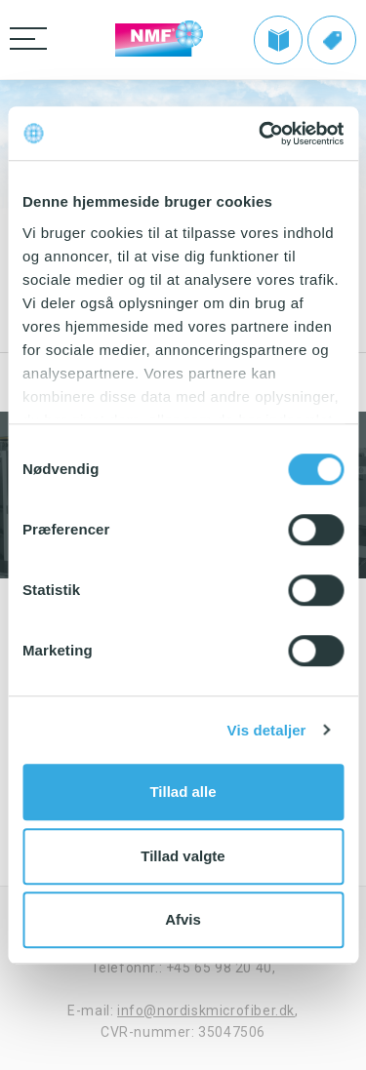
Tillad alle (182, 791)
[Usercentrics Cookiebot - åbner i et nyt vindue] (261, 133)
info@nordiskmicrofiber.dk (206, 1010)
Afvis (183, 919)
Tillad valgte (182, 856)
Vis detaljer (266, 730)
